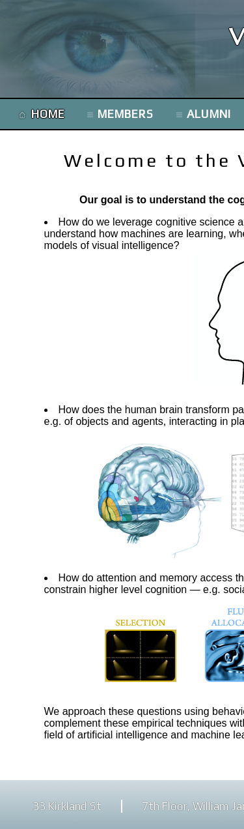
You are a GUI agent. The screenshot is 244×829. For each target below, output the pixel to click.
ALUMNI (209, 114)
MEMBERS (126, 114)
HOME (48, 114)
